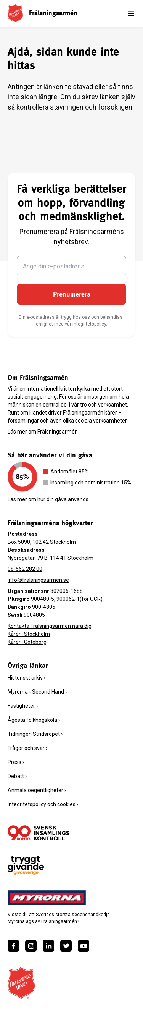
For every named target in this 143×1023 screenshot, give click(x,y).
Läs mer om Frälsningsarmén (43, 432)
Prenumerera (71, 294)
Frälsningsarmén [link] (53, 13)
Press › (16, 762)
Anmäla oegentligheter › (37, 790)
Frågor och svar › (27, 748)
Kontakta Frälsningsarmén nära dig (50, 626)
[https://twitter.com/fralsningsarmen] (66, 946)
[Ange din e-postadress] (71, 266)
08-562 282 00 (25, 569)
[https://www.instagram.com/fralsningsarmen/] (31, 946)
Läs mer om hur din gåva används (48, 499)
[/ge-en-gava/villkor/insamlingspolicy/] (38, 832)
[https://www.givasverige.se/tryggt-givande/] (26, 865)
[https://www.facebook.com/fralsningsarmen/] (13, 946)
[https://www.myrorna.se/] (47, 897)
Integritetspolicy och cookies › (43, 804)
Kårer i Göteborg (27, 642)
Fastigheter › (23, 706)
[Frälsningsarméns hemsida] (15, 13)
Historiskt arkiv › (26, 678)
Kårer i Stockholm (29, 634)
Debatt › (17, 776)
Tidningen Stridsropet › (35, 734)
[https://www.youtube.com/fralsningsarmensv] (83, 946)
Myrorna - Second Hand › (37, 692)
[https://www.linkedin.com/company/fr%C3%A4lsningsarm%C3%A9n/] (48, 946)
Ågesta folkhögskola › (34, 720)
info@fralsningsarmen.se (38, 580)
